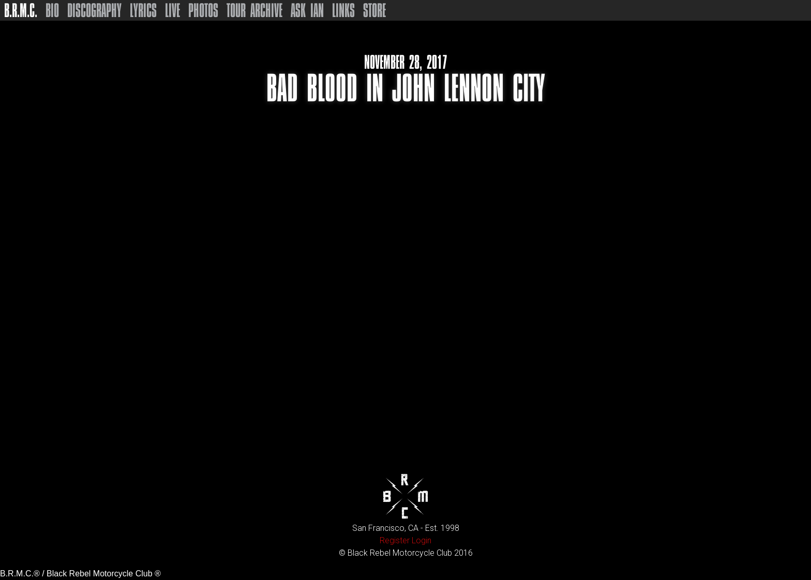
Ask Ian (307, 10)
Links (343, 10)
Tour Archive (254, 10)
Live (172, 10)
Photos (203, 10)
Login (421, 540)
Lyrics (143, 10)
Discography (94, 10)
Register (395, 540)
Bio (52, 10)
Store (374, 10)
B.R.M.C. (20, 10)
